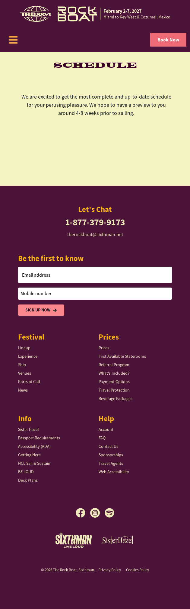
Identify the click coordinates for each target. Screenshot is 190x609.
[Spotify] (109, 513)
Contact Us (108, 446)
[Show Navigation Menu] (13, 40)
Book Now (168, 40)
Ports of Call (29, 381)
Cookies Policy (137, 569)
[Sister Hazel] (118, 540)
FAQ (102, 438)
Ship (22, 364)
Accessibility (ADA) (34, 446)
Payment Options (114, 381)
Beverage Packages (115, 398)
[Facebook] (83, 513)
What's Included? (114, 373)
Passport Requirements (39, 438)
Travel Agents (111, 463)
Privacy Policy (109, 569)
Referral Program (114, 364)
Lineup (24, 347)
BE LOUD (26, 471)
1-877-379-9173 (95, 222)
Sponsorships (111, 455)
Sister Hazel (28, 429)
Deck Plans (28, 480)
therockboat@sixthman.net (95, 235)
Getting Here (29, 455)
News (23, 390)
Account (106, 429)
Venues (24, 373)
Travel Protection (114, 390)
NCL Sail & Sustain (34, 463)
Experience (27, 356)
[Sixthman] (73, 540)
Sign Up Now (41, 310)
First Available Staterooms (122, 356)
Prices (104, 347)
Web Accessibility (114, 471)
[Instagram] (97, 513)
